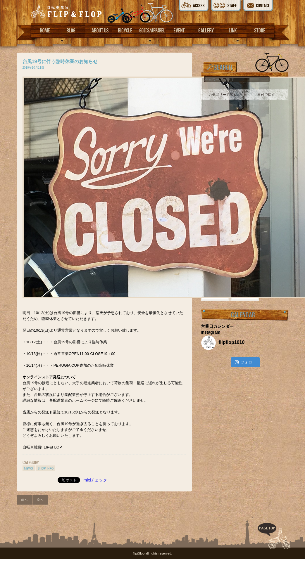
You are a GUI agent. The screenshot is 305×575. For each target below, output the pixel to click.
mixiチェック (95, 480)
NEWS (28, 468)
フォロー (245, 362)
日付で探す (266, 95)
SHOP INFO (45, 468)
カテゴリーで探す (222, 95)
